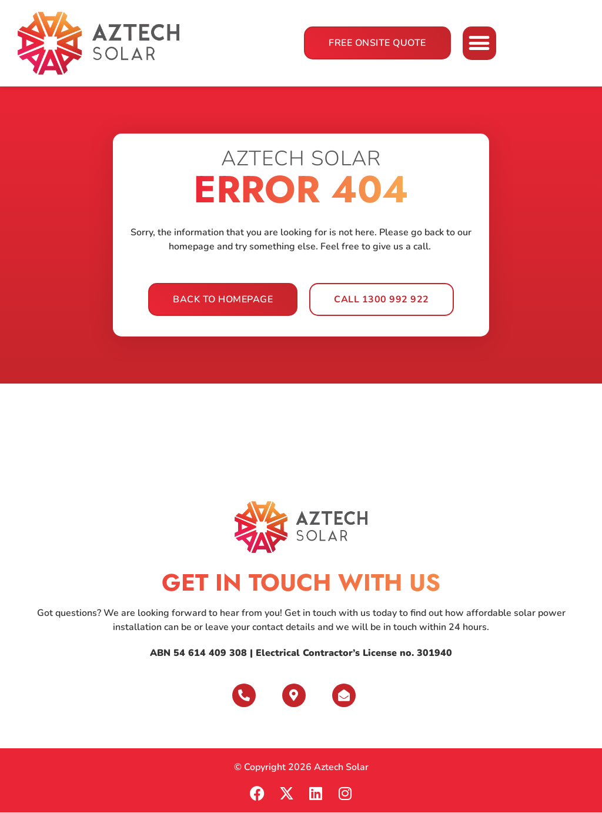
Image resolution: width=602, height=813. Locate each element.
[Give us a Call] (244, 695)
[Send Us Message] (344, 695)
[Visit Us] (294, 695)
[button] (479, 43)
